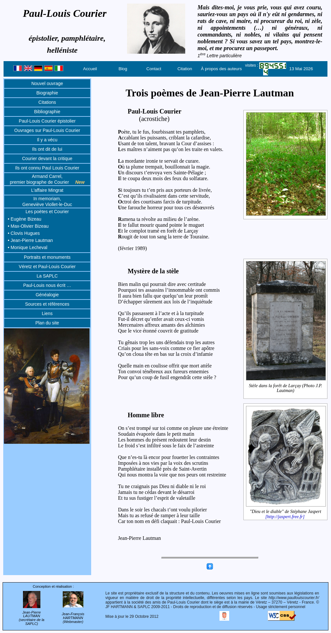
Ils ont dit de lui (47, 149)
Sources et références (47, 304)
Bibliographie (47, 111)
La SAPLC (47, 275)
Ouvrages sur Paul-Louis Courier (47, 130)
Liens (47, 313)
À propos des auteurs (221, 68)
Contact (153, 68)
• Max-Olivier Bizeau (28, 226)
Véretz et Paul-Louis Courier (47, 266)
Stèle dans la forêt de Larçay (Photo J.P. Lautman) (286, 388)
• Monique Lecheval (27, 247)
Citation (184, 68)
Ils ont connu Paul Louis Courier (47, 167)
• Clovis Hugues (24, 233)
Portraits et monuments (47, 257)
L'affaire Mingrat (47, 190)
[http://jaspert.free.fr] (285, 516)
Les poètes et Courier (47, 211)
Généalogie (47, 294)
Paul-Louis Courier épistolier (47, 121)
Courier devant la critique (47, 158)
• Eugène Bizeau (24, 219)
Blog (123, 68)
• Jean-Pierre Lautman (30, 240)
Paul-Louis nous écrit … (47, 285)
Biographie (47, 92)
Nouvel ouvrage (47, 83)
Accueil (90, 68)
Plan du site (47, 322)
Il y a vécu (47, 139)
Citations (47, 102)
